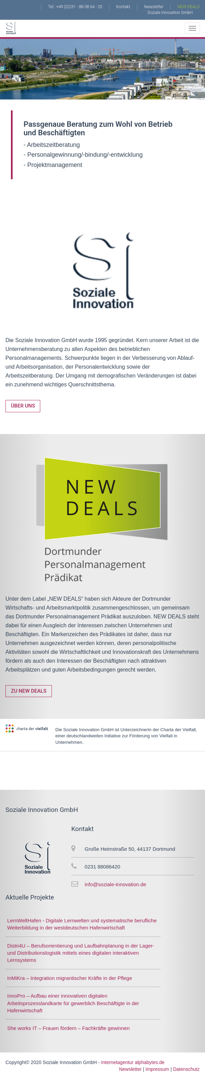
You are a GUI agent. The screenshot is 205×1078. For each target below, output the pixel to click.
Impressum (157, 1069)
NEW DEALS (188, 6)
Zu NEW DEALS (28, 691)
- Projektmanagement (53, 164)
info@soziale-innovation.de (115, 884)
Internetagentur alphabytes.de (132, 1062)
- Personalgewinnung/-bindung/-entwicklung (83, 154)
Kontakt (123, 6)
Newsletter (154, 6)
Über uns (23, 406)
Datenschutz (186, 1069)
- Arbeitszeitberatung (52, 144)
